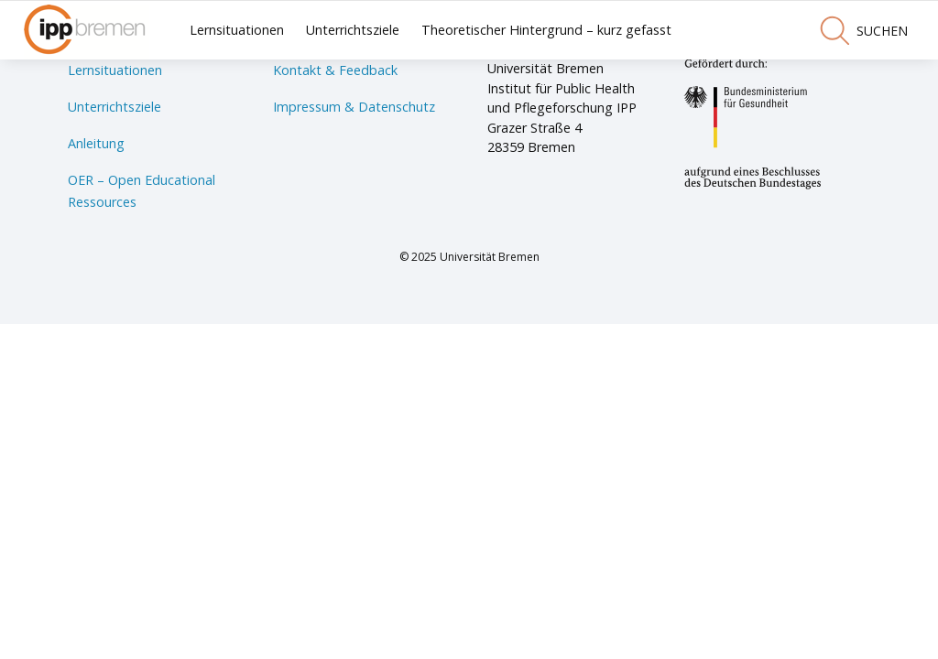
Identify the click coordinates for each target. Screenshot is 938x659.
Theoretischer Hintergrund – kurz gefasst (546, 29)
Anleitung (96, 143)
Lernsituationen (237, 29)
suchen (864, 30)
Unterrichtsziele (352, 29)
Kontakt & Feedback (335, 70)
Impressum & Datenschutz (354, 106)
